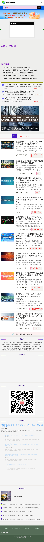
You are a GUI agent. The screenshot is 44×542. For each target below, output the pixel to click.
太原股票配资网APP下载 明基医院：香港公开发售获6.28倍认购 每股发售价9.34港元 (29, 180)
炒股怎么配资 (36, 212)
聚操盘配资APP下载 (36, 155)
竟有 (38, 173)
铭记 (37, 193)
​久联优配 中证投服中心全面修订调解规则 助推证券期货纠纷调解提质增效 (21, 508)
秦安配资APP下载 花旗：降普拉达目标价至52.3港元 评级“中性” (23, 84)
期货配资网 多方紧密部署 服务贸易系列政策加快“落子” (17, 67)
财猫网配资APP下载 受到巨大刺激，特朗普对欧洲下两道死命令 (20, 75)
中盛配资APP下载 (36, 309)
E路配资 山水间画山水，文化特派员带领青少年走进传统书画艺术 (20, 78)
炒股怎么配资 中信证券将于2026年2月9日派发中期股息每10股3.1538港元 (29, 199)
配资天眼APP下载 (37, 101)
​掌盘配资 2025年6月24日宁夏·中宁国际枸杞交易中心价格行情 (18, 515)
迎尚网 (6, 528)
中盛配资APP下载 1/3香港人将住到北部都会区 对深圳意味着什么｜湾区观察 (29, 296)
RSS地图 (24, 536)
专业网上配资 (16, 528)
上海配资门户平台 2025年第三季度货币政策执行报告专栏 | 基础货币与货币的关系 (29, 275)
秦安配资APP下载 (37, 88)
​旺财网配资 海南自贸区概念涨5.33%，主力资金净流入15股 (17, 511)
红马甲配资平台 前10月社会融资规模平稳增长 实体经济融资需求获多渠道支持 (29, 255)
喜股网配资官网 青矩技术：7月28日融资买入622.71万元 (18, 73)
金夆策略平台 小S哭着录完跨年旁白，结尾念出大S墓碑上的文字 (20, 70)
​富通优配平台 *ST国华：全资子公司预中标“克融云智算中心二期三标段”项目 (21, 504)
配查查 (37, 528)
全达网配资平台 (37, 229)
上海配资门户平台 (36, 288)
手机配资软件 (27, 528)
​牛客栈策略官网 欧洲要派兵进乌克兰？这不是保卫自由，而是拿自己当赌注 (21, 519)
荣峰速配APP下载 (37, 94)
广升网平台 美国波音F (17, 496)
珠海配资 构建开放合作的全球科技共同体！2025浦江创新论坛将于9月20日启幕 (29, 316)
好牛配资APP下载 (36, 249)
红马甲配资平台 (36, 268)
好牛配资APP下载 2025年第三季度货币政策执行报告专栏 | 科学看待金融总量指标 (29, 236)
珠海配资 (37, 328)
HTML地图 (28, 536)
